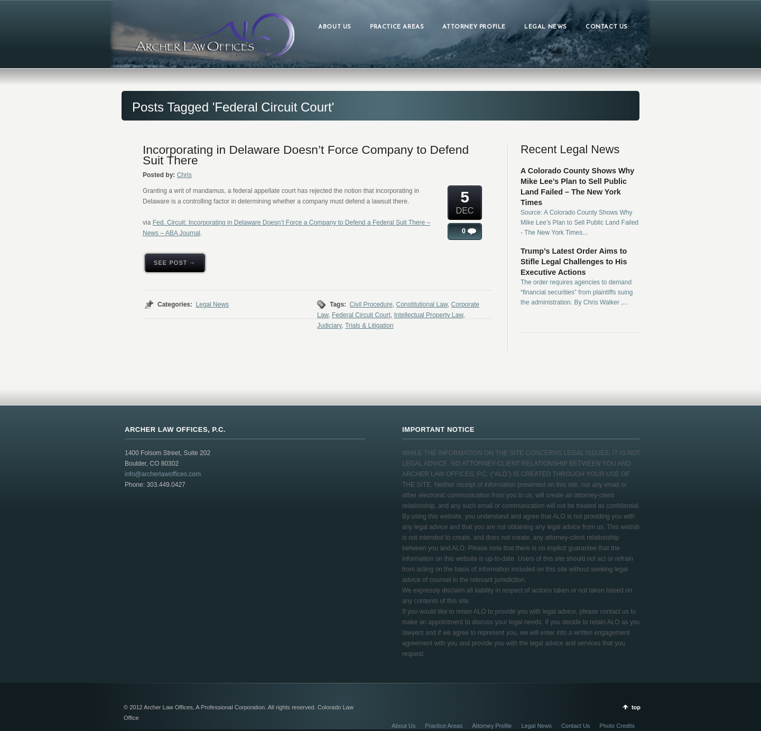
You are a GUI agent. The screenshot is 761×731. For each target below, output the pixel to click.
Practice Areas (443, 726)
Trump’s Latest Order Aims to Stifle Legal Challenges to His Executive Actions (574, 261)
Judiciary (329, 325)
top (636, 707)
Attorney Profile (492, 726)
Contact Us (575, 726)
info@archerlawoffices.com (163, 474)
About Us (403, 726)
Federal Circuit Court (361, 315)
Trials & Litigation (369, 325)
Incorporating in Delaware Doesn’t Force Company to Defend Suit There (306, 155)
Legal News (212, 304)
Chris (184, 175)
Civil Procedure (370, 304)
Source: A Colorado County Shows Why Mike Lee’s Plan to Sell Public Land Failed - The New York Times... (579, 222)
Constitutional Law (422, 304)
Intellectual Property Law (428, 315)
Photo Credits (617, 726)
